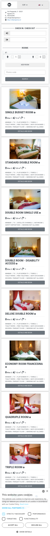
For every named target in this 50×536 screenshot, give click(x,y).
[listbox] (43, 491)
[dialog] (25, 512)
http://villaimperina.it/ (14, 20)
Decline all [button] (36, 525)
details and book (25, 131)
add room (25, 65)
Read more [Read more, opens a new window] (24, 504)
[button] (25, 508)
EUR (25, 5)
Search (25, 79)
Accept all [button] (13, 525)
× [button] (47, 491)
